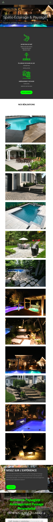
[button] (2, 16)
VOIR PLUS (11, 487)
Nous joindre (26, 92)
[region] (26, 17)
